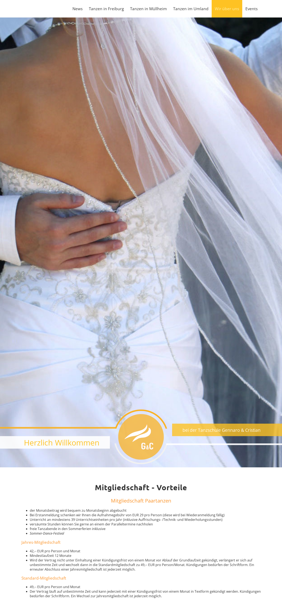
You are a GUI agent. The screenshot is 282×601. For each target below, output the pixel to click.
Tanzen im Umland (191, 8)
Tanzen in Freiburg (106, 8)
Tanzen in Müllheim (148, 8)
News (77, 8)
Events (251, 8)
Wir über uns (227, 8)
